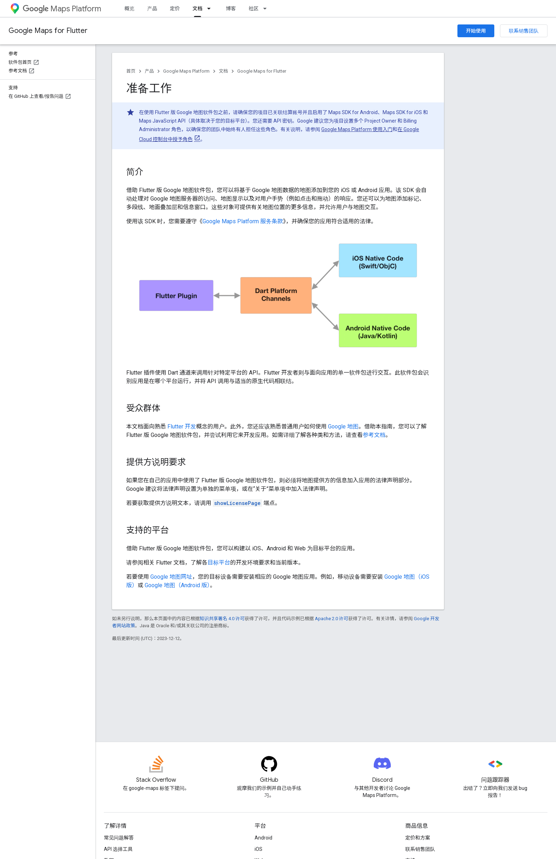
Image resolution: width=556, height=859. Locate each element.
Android (263, 838)
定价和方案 (417, 838)
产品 (152, 8)
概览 (129, 8)
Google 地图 (343, 426)
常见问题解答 (119, 838)
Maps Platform (62, 8)
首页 (130, 71)
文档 (223, 71)
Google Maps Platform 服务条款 (242, 221)
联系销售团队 (524, 31)
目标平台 (218, 562)
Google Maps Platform (186, 71)
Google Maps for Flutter (48, 30)
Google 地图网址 (171, 576)
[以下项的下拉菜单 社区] (267, 8)
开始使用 (476, 31)
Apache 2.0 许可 (331, 618)
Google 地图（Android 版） (177, 585)
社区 (253, 8)
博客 (231, 8)
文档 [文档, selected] (197, 8)
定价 (175, 8)
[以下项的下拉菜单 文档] (210, 8)
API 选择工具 (118, 849)
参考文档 (374, 435)
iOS (258, 849)
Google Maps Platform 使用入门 (357, 129)
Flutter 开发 (181, 426)
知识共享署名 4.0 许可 (222, 618)
